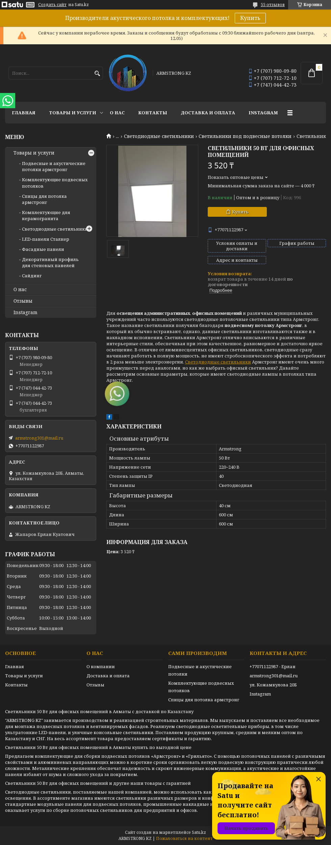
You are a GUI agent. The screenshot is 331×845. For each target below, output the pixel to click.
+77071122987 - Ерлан (273, 666)
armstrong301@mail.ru (39, 438)
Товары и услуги (72, 113)
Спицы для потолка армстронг (44, 199)
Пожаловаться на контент (184, 838)
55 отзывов (273, 4)
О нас (117, 113)
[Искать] (97, 73)
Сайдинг (32, 276)
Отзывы (23, 301)
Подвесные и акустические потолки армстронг (53, 166)
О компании (100, 666)
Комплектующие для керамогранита (46, 215)
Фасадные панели (43, 249)
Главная (23, 113)
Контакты (152, 113)
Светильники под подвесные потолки (245, 136)
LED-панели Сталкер (45, 239)
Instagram (263, 113)
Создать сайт (52, 4)
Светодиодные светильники (159, 136)
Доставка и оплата (208, 113)
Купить (250, 18)
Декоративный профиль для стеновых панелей (50, 262)
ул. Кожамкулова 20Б (273, 685)
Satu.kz (199, 832)
